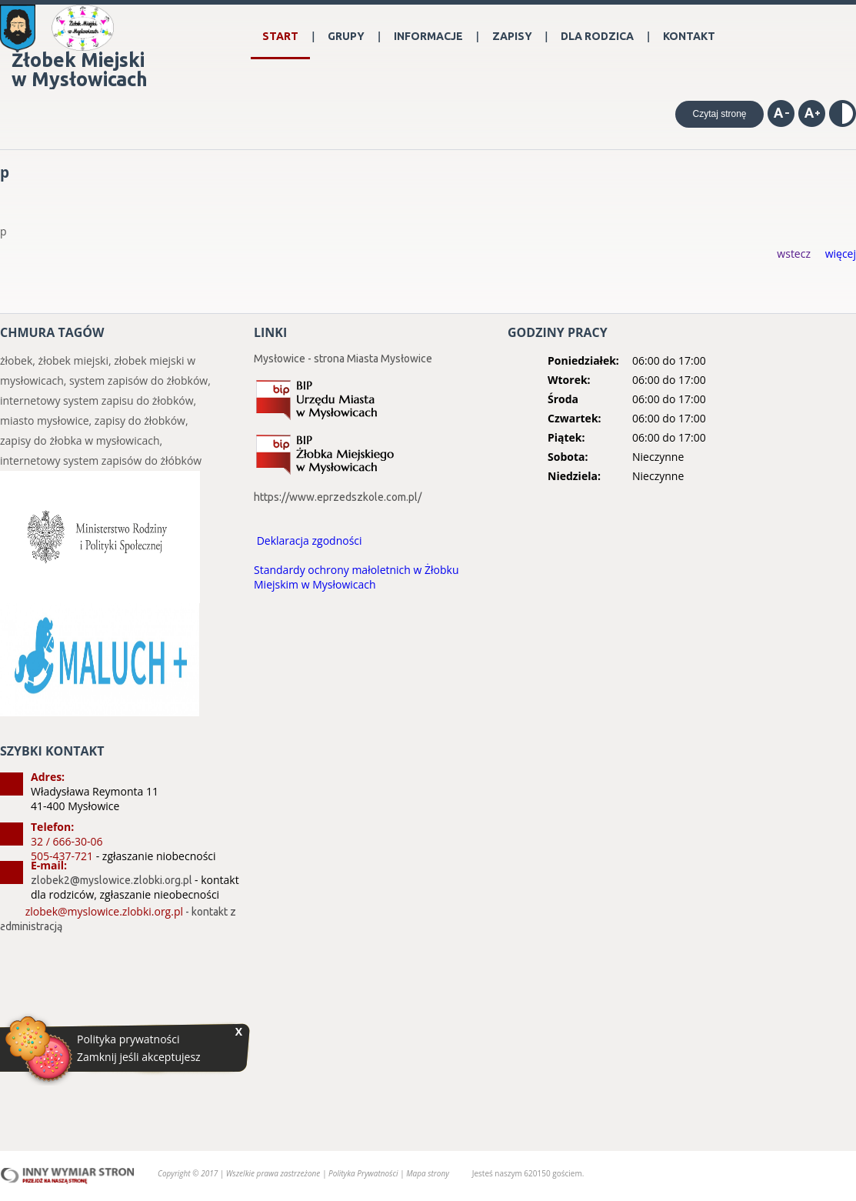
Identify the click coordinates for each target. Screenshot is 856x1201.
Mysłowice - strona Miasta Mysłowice (343, 358)
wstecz (794, 253)
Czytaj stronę (719, 113)
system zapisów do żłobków (138, 380)
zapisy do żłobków (140, 420)
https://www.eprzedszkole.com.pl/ (337, 497)
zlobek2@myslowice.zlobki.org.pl (111, 880)
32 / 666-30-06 (66, 841)
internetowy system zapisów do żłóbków (101, 460)
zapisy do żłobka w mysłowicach (80, 440)
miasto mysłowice (44, 420)
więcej (840, 253)
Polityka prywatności (128, 1039)
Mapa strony (427, 1173)
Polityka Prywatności (364, 1173)
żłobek (16, 360)
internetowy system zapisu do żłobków (97, 400)
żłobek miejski (73, 360)
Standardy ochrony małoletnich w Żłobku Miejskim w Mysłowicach (356, 577)
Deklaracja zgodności (309, 540)
